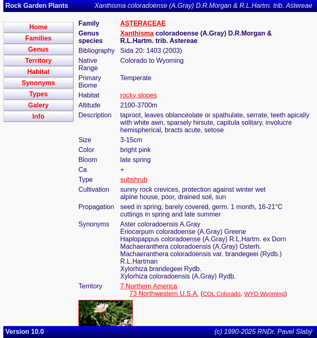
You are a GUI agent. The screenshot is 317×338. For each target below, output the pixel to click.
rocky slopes (138, 95)
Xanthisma (137, 33)
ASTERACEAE (143, 23)
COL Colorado (221, 293)
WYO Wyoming (264, 293)
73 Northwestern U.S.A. (164, 293)
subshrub (133, 179)
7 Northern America (148, 286)
